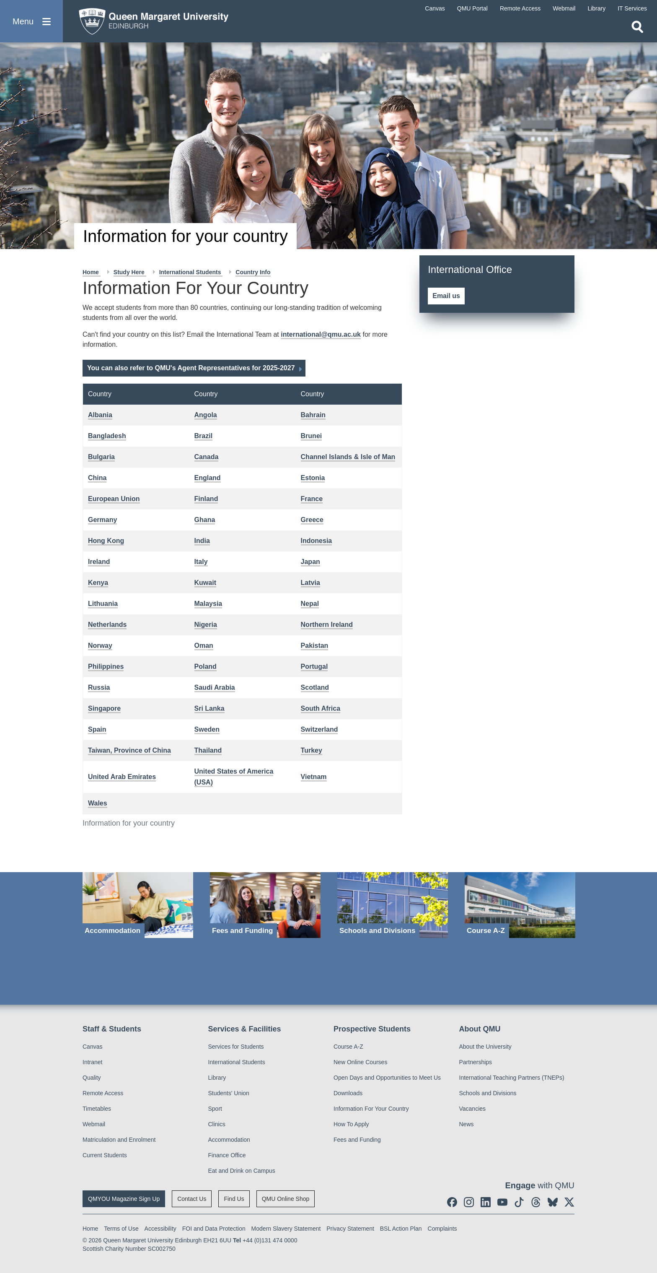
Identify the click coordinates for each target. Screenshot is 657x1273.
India (202, 540)
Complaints (442, 1228)
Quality (92, 1077)
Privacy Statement (350, 1228)
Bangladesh (107, 435)
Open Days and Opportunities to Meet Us (387, 1077)
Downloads (348, 1093)
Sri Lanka (209, 708)
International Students (191, 272)
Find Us (234, 1198)
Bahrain (313, 414)
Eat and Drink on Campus (241, 1170)
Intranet (92, 1062)
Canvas (92, 1046)
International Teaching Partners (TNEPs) (511, 1077)
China (97, 477)
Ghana (204, 519)
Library (217, 1077)
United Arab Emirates (122, 776)
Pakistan (314, 645)
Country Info (252, 272)
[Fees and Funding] (265, 905)
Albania (100, 414)
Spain (97, 729)
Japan (310, 561)
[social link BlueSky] (553, 1202)
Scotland (315, 687)
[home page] (151, 19)
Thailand (208, 750)
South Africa (321, 708)
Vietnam (314, 776)
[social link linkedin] (486, 1202)
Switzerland (319, 729)
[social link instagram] (469, 1202)
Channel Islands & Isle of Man (348, 456)
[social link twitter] (569, 1202)
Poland (205, 666)
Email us (446, 295)
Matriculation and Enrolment (119, 1139)
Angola (205, 414)
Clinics (216, 1124)
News (466, 1124)
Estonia (313, 477)
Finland (206, 498)
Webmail (94, 1124)
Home (92, 272)
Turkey (311, 750)
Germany (102, 519)
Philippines (106, 666)
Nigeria (205, 624)
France (312, 498)
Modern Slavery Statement (286, 1228)
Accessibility (160, 1228)
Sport (215, 1108)
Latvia (310, 582)
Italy (201, 561)
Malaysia (208, 603)
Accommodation (229, 1139)
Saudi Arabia (214, 687)
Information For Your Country (371, 1108)
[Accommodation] (138, 905)
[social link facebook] (452, 1202)
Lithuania (103, 603)
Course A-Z (348, 1046)
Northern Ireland (327, 624)
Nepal (310, 603)
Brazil (203, 435)
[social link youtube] (502, 1202)
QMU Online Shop (286, 1198)
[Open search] (637, 27)
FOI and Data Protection (214, 1228)
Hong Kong (106, 540)
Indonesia (316, 540)
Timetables (97, 1108)
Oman (203, 645)
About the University (485, 1046)
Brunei (311, 435)
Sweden (207, 729)
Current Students (105, 1155)
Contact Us (191, 1198)
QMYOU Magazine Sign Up (124, 1198)
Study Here (130, 272)
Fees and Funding (357, 1139)
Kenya (98, 582)
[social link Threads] (536, 1202)
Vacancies (472, 1108)
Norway (100, 645)
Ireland (99, 561)
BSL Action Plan (401, 1228)
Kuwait (205, 582)
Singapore (104, 708)
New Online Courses (360, 1062)
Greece (312, 519)
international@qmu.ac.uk (321, 334)
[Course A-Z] (520, 905)
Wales (97, 803)
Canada (206, 456)
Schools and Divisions (488, 1093)
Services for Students (236, 1046)
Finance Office (227, 1155)
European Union (114, 498)
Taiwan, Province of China (129, 750)
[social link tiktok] (519, 1202)
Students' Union (228, 1093)
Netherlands (107, 624)
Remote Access (103, 1093)
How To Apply (351, 1124)
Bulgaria (101, 456)
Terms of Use (121, 1228)
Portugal (314, 666)
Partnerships (475, 1062)
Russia (99, 687)
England (207, 477)
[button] (31, 21)
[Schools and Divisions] (392, 905)
